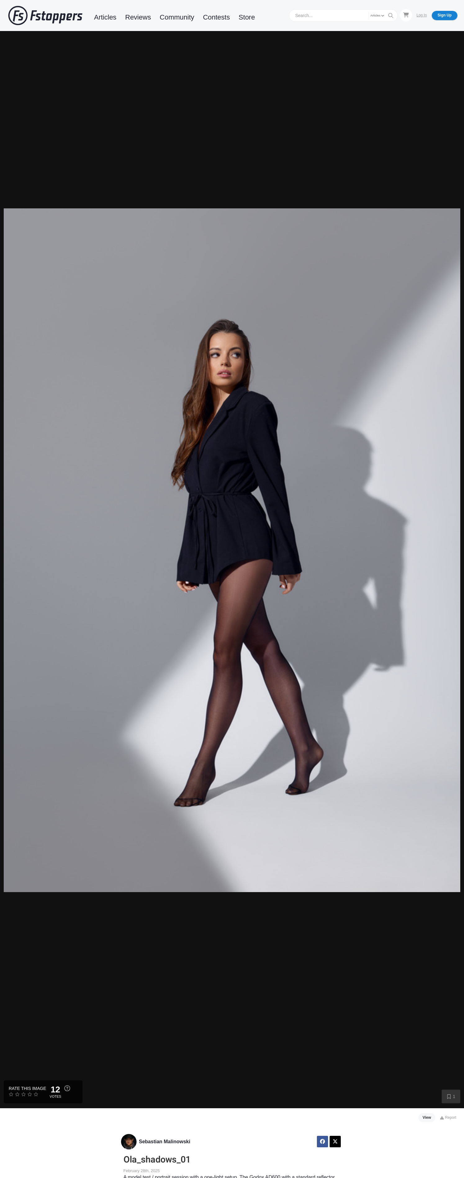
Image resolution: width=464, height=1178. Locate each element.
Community (177, 17)
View (427, 1117)
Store (247, 17)
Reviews (138, 17)
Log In (422, 15)
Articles (105, 17)
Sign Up (445, 15)
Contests (216, 17)
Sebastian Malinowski (164, 1141)
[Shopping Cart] (406, 15)
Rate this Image (27, 1088)
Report (448, 1117)
